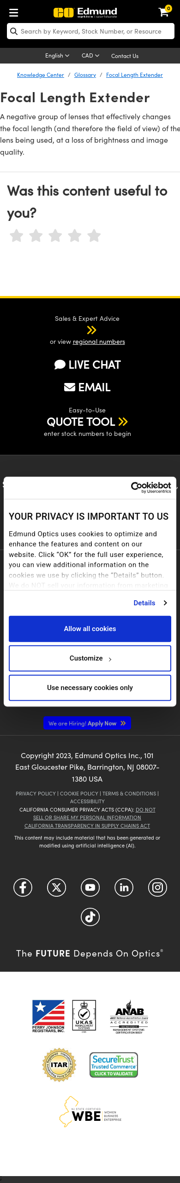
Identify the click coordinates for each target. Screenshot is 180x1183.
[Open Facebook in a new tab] (23, 890)
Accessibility (87, 801)
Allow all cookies (90, 629)
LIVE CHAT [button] (87, 364)
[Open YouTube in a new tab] (90, 890)
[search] (90, 31)
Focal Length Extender (134, 74)
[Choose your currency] (92, 56)
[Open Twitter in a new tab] (56, 890)
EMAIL (87, 386)
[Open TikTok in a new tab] (90, 920)
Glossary (85, 74)
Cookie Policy (79, 793)
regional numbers (99, 341)
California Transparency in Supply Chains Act (87, 825)
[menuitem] (16, 11)
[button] (79, 329)
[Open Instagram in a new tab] (158, 890)
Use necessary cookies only (90, 688)
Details (144, 603)
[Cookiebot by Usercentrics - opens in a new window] (130, 488)
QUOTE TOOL (81, 421)
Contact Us (124, 55)
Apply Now (83, 723)
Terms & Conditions (129, 793)
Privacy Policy (36, 793)
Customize (90, 658)
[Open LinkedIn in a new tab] (124, 890)
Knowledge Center (40, 74)
